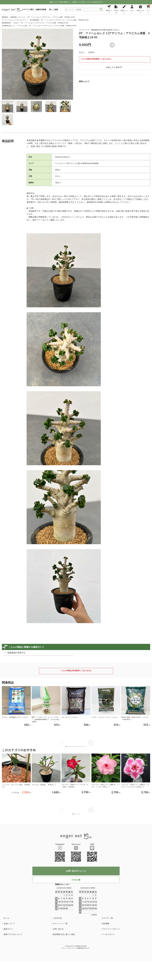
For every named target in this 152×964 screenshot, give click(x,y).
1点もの (16, 23)
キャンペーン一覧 (60, 923)
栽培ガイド (8, 929)
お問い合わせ (58, 929)
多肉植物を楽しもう (8, 26)
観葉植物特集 (6, 23)
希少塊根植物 (34, 20)
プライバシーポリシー (111, 929)
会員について (9, 923)
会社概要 (105, 923)
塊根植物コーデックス (17, 17)
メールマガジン (108, 934)
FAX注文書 (76, 880)
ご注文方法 (57, 918)
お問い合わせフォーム (76, 871)
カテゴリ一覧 (107, 918)
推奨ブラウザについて (13, 934)
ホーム (6, 918)
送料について (84, 81)
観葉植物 (5, 17)
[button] (90, 742)
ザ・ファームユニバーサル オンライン (14, 20)
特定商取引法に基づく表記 (64, 934)
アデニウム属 (22, 26)
